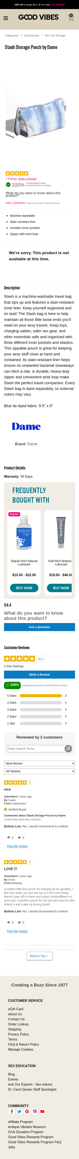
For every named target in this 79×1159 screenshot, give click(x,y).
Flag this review (17, 846)
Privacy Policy (18, 1034)
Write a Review (27, 178)
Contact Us (16, 1019)
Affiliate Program (20, 1122)
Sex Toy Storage (55, 35)
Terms (12, 1039)
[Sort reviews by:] (39, 763)
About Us (15, 1014)
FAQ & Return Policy (23, 1044)
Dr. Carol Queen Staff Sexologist (32, 1089)
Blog (11, 1074)
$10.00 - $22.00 (24, 575)
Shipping (14, 1029)
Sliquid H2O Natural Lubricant (24, 562)
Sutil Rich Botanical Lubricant (61, 562)
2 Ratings (11, 178)
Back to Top (39, 956)
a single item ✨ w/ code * (39, 4)
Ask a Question (16, 203)
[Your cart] (70, 18)
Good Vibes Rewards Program (30, 1137)
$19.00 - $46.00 (61, 575)
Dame (32, 443)
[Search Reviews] (39, 748)
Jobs (11, 1147)
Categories (12, 35)
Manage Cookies (20, 1049)
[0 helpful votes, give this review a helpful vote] (9, 837)
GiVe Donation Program (25, 1132)
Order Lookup (18, 1024)
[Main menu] (5, 18)
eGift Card (15, 1009)
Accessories (31, 35)
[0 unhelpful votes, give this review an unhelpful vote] (20, 837)
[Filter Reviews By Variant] (39, 771)
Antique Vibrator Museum (27, 1127)
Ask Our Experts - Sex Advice (30, 1084)
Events (13, 1079)
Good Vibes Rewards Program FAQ (34, 1142)
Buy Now (24, 588)
